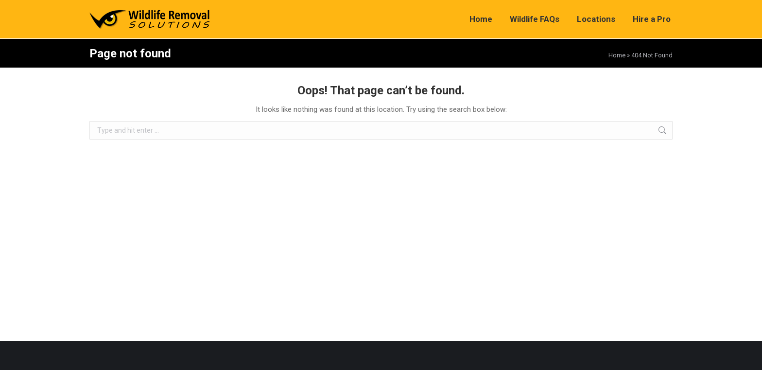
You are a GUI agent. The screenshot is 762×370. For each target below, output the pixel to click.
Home (616, 55)
